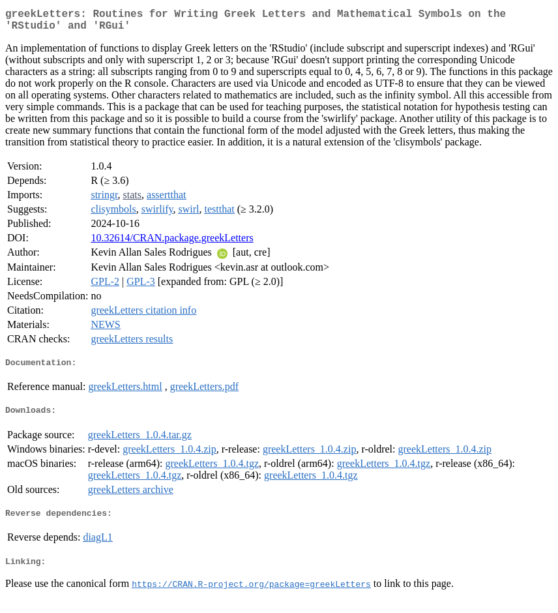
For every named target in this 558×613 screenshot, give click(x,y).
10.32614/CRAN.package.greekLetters (172, 242)
